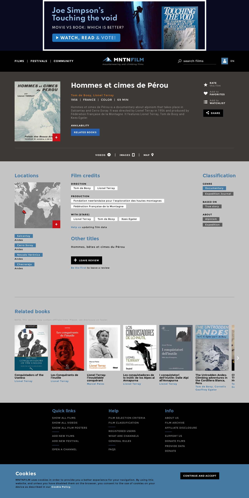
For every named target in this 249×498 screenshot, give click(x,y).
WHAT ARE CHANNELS (124, 435)
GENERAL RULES (120, 440)
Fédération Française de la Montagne (99, 206)
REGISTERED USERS (122, 431)
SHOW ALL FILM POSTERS (69, 427)
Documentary (214, 188)
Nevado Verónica (28, 254)
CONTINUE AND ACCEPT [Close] (199, 475)
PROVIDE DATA (175, 446)
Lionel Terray (103, 95)
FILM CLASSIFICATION (124, 422)
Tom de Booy (81, 95)
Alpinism (211, 219)
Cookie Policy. (61, 486)
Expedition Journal (218, 193)
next (238, 358)
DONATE (170, 450)
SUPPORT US (173, 435)
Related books (85, 132)
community (64, 61)
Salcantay (23, 235)
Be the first (78, 267)
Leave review (86, 260)
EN (232, 60)
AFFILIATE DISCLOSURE (181, 427)
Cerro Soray (25, 245)
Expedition (212, 224)
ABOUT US (172, 417)
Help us (76, 227)
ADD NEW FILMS (63, 435)
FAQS (112, 449)
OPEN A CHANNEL (64, 449)
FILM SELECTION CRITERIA (127, 417)
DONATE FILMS (175, 440)
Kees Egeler (129, 219)
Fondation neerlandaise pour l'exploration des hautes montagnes (118, 200)
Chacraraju (24, 264)
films (19, 61)
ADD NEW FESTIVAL (65, 440)
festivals (39, 61)
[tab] (56, 137)
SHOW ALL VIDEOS (65, 422)
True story (212, 206)
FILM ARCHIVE (175, 422)
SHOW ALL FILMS (64, 417)
